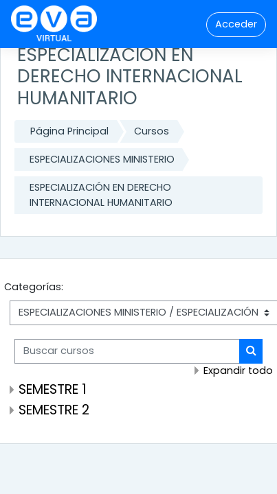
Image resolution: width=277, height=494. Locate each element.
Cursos (151, 131)
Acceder (236, 24)
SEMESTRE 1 (53, 389)
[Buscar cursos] (127, 351)
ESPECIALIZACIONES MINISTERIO (102, 159)
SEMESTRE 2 (54, 410)
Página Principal (69, 131)
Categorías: (33, 287)
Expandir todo (238, 370)
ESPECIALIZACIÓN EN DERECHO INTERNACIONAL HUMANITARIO (101, 194)
